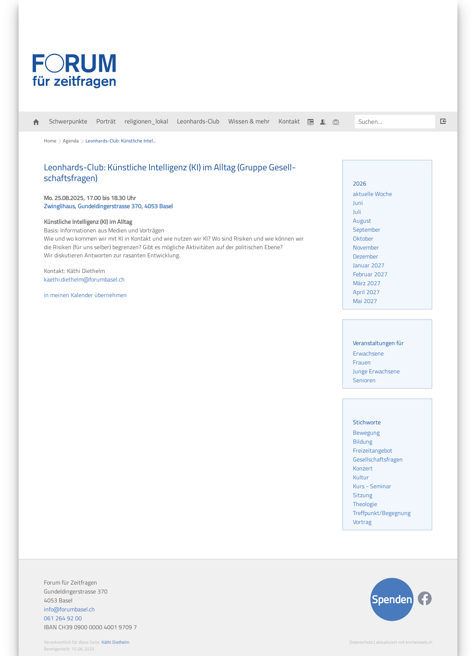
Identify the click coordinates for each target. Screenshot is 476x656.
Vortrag (362, 521)
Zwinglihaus (108, 206)
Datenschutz (361, 642)
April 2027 (366, 292)
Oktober (363, 238)
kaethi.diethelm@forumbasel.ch (84, 279)
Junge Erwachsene (376, 371)
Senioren (364, 380)
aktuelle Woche (372, 193)
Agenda (71, 140)
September (366, 229)
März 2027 (366, 283)
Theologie (365, 503)
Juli (357, 211)
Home (50, 140)
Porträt (106, 121)
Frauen (362, 362)
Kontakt (289, 121)
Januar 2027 (369, 265)
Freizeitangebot (372, 450)
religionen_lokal (146, 121)
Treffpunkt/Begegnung (382, 512)
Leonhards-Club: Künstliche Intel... (121, 140)
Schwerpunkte (68, 121)
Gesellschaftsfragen (378, 459)
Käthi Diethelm (115, 642)
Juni (358, 202)
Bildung (362, 441)
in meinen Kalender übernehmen (85, 294)
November (366, 247)
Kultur (361, 477)
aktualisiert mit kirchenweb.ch (404, 642)
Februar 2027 (370, 274)
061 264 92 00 (63, 618)
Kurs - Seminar (372, 486)
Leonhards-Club (198, 121)
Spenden (392, 599)
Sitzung (362, 495)
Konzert (363, 468)
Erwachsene (368, 353)
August (362, 220)
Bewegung (366, 432)
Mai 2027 (365, 300)
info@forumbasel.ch (69, 609)
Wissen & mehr (249, 121)
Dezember (365, 256)
